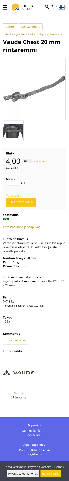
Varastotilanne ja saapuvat (21, 227)
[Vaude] (18, 381)
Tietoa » (59, 467)
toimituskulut (41, 161)
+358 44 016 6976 (38, 450)
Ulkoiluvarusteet (30, 26)
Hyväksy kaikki (50, 473)
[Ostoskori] (54, 7)
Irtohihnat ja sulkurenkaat (20, 34)
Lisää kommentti (16, 340)
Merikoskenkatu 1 (34, 431)
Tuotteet (10, 26)
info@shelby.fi (34, 454)
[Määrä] (13, 183)
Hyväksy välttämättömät (23, 473)
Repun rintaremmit (50, 34)
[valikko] (5, 7)
